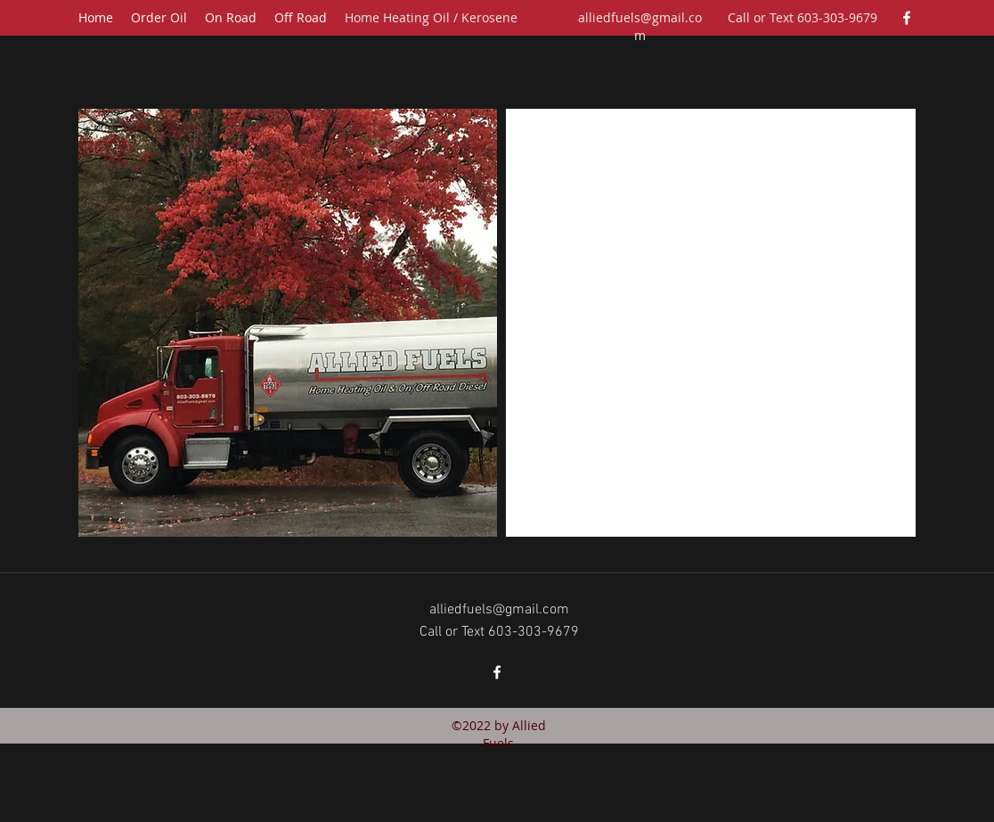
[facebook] (907, 18)
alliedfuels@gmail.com (640, 26)
